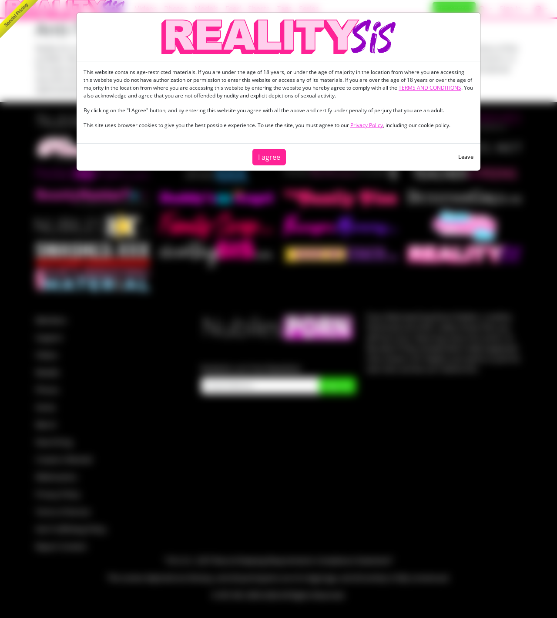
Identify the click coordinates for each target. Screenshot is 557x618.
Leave (465, 157)
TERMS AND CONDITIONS (430, 87)
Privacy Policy (366, 125)
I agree (269, 157)
